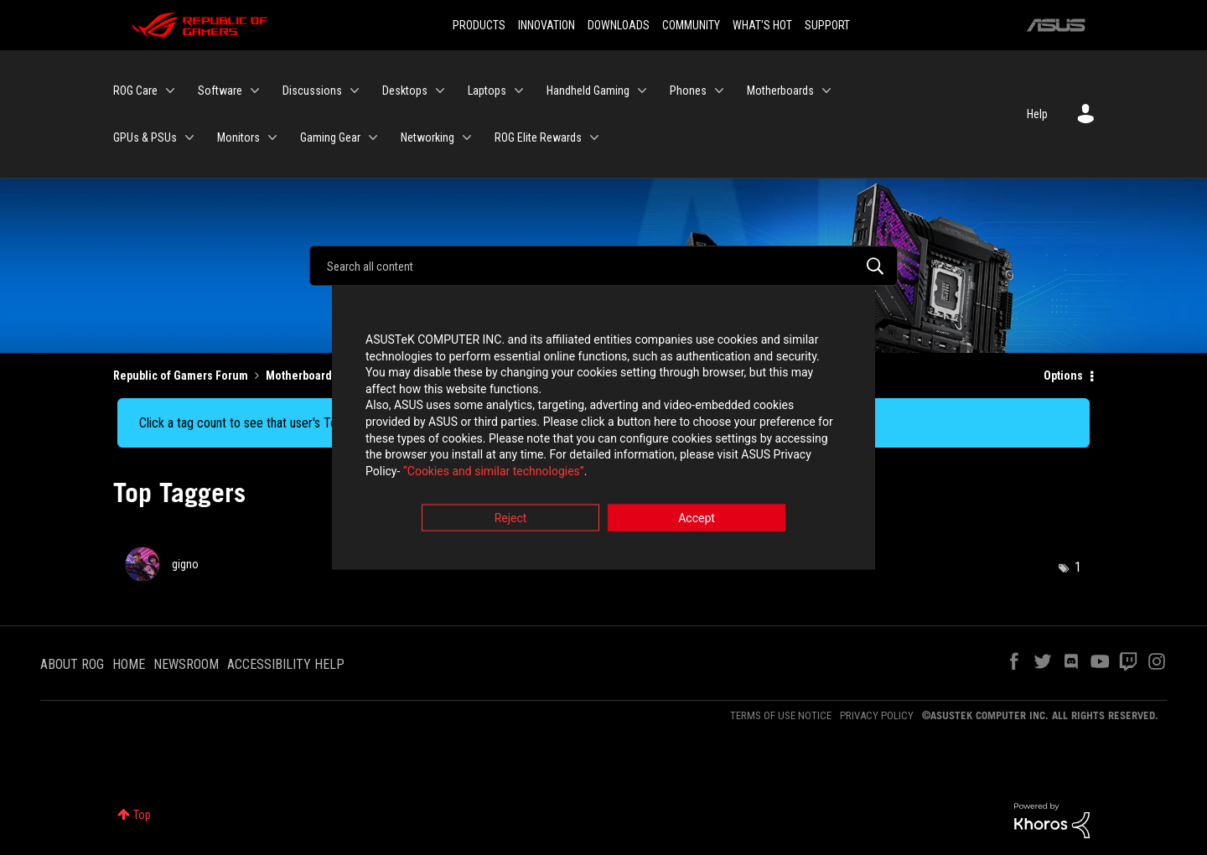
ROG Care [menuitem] (135, 90)
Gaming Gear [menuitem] (330, 137)
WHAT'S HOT (762, 25)
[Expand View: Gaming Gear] (373, 137)
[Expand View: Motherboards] (826, 90)
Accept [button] (696, 520)
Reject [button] (511, 520)
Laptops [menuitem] (487, 90)
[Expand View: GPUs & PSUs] (189, 137)
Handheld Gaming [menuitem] (588, 90)
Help (1037, 114)
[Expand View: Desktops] (440, 90)
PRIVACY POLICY (877, 715)
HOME (128, 664)
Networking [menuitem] (427, 137)
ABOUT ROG (72, 664)
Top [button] (142, 814)
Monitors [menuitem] (238, 137)
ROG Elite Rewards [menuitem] (538, 137)
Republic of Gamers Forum (180, 375)
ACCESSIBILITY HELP (285, 664)
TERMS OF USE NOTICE (780, 715)
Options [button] (1063, 375)
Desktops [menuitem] (404, 90)
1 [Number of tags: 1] (1078, 567)
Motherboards (302, 375)
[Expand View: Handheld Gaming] (642, 90)
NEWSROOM (186, 664)
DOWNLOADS (619, 25)
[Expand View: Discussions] (354, 90)
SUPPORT (827, 25)
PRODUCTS (479, 25)
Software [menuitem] (220, 90)
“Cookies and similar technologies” (493, 472)
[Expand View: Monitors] (272, 137)
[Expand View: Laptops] (518, 90)
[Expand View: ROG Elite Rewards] (594, 137)
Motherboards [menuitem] (780, 90)
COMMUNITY (691, 25)
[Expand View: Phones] (719, 90)
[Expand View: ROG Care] (170, 90)
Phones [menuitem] (688, 90)
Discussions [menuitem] (312, 90)
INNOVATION (546, 25)
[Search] (603, 266)
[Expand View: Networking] (466, 137)
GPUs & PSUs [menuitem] (145, 137)
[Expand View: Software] (254, 90)
